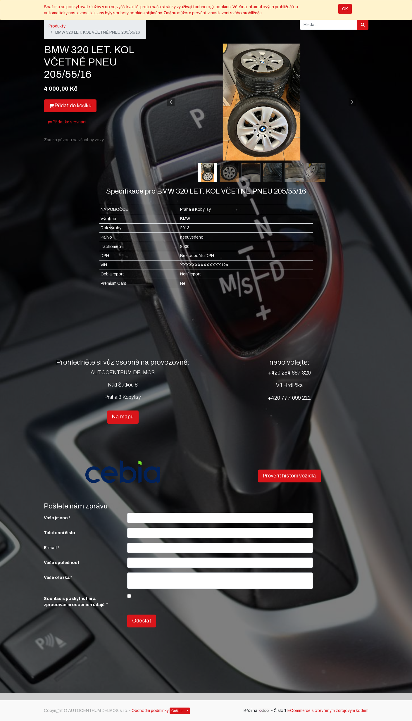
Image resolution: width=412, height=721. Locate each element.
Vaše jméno (56, 518)
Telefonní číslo (59, 533)
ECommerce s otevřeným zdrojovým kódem (327, 710)
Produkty (57, 26)
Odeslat (141, 621)
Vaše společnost (61, 562)
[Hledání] (362, 25)
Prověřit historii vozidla (289, 476)
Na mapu (123, 417)
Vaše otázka (57, 577)
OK (345, 9)
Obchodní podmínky (150, 710)
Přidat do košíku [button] (70, 105)
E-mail (50, 548)
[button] (171, 102)
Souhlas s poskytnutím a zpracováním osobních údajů (74, 601)
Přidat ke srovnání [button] (67, 122)
